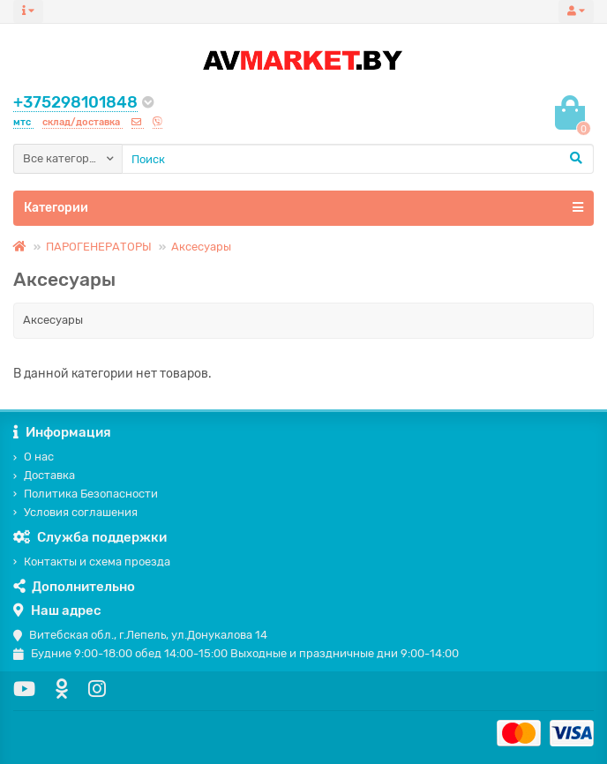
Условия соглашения (75, 512)
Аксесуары (201, 246)
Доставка (44, 475)
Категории (303, 207)
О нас (33, 456)
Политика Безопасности (85, 493)
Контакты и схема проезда (91, 561)
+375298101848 (75, 102)
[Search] (358, 159)
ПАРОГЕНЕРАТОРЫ (99, 246)
